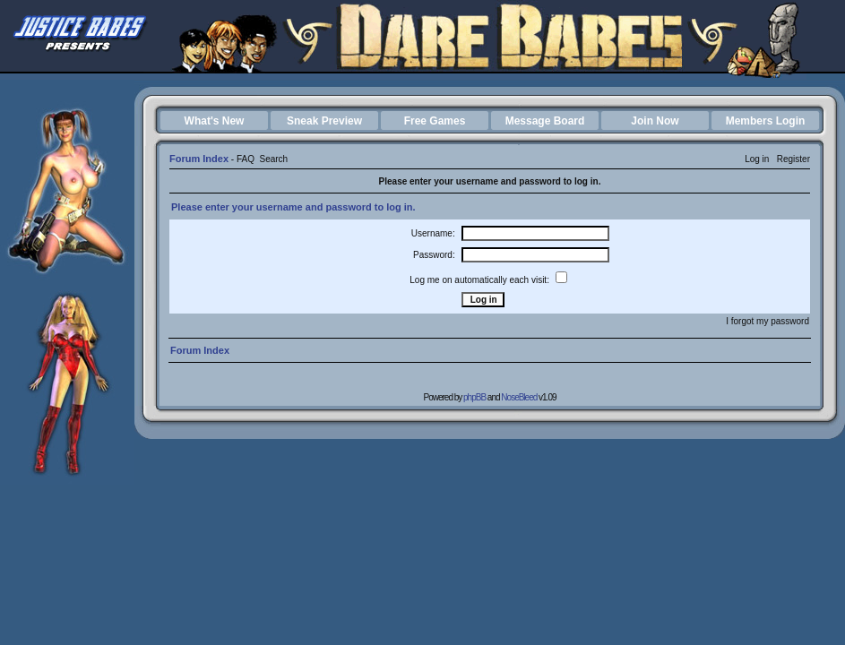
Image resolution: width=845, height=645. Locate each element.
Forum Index (198, 158)
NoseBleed (519, 397)
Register (793, 159)
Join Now (654, 121)
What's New (215, 121)
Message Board (545, 121)
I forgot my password (767, 321)
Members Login (766, 121)
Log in (757, 159)
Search (273, 159)
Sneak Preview (324, 121)
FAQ (245, 159)
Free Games (435, 121)
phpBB (474, 397)
